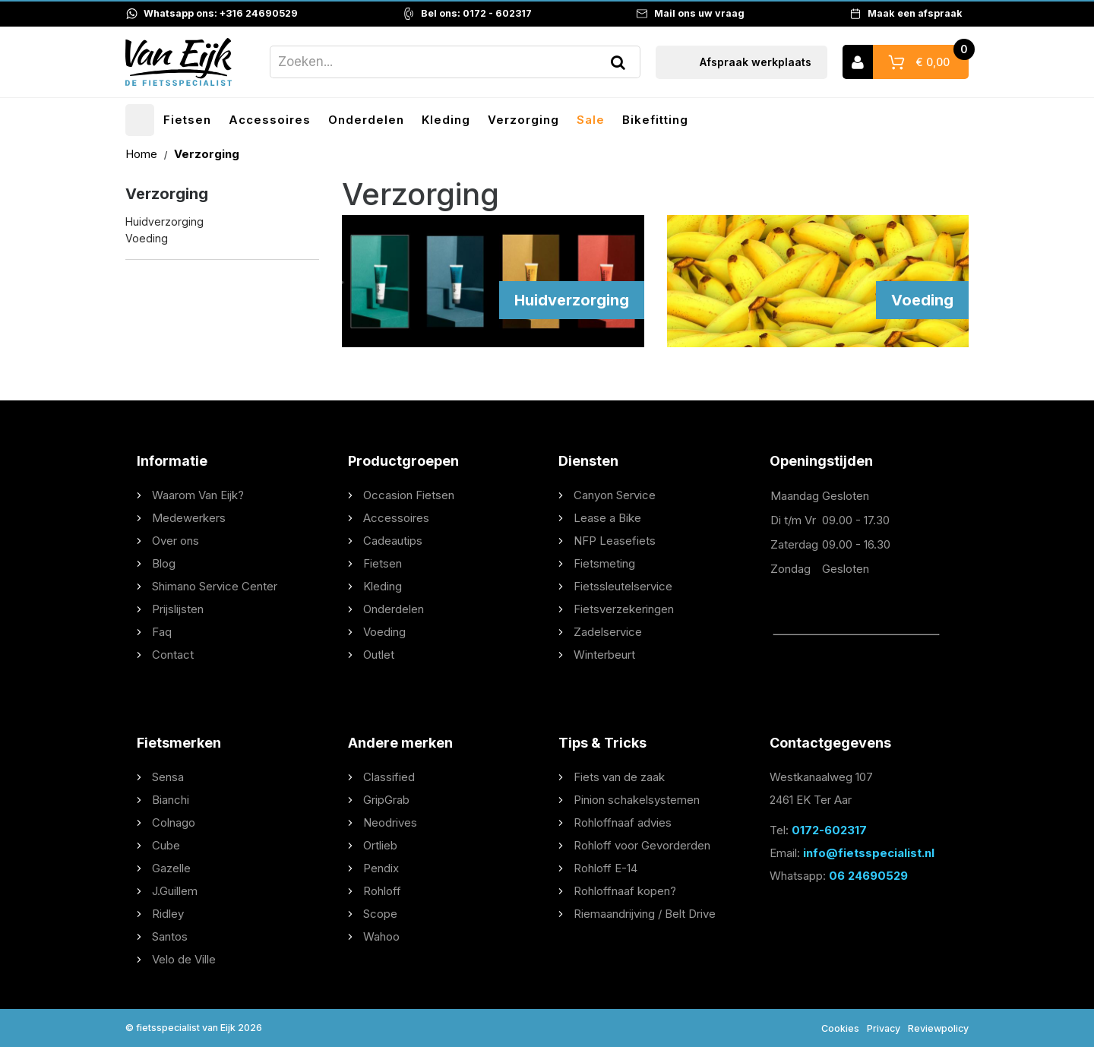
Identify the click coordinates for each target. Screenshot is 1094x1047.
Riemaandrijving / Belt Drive (645, 913)
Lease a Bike (607, 518)
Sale (591, 119)
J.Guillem (175, 891)
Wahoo (381, 936)
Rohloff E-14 (605, 868)
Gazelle (171, 868)
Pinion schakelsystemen (637, 799)
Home (142, 154)
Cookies (840, 1028)
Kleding (446, 119)
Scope (380, 913)
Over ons (175, 540)
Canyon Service (615, 495)
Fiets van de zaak (619, 777)
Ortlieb (380, 845)
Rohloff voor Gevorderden (642, 845)
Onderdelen (366, 119)
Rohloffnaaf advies (623, 822)
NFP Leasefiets (615, 540)
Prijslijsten (178, 609)
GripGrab (386, 799)
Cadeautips (392, 540)
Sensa (168, 777)
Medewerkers (189, 518)
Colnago (173, 822)
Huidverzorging (164, 221)
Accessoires (270, 119)
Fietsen (187, 119)
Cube (166, 845)
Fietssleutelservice (623, 586)
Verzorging (523, 119)
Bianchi (170, 799)
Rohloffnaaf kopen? (625, 891)
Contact (173, 654)
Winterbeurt (604, 654)
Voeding (146, 238)
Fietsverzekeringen (624, 609)
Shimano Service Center (214, 586)
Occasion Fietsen (408, 495)
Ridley (168, 913)
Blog (163, 563)
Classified (389, 777)
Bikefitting (655, 119)
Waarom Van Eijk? (198, 495)
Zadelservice (608, 632)
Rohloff (382, 891)
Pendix (381, 868)
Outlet (378, 654)
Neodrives (390, 822)
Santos (170, 936)
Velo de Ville (184, 959)
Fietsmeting (604, 563)
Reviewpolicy (938, 1028)
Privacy (883, 1028)
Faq (162, 632)
